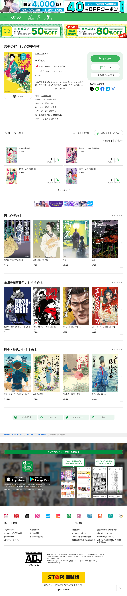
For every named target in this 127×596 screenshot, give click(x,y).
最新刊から (117, 141)
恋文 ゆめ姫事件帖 (87, 169)
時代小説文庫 (50, 107)
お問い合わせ (9, 537)
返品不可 (38, 75)
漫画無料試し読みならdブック (13, 434)
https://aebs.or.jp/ (54, 563)
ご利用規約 (75, 530)
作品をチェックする (107, 75)
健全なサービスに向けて (106, 533)
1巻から (107, 141)
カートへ (107, 67)
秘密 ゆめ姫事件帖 (27, 169)
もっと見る (116, 216)
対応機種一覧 (34, 530)
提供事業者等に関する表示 (106, 530)
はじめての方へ (9, 530)
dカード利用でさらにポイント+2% (47, 71)
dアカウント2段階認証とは (81, 537)
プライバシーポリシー (79, 533)
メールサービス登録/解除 (13, 533)
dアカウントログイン (11, 540)
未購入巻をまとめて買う (110, 133)
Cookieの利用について (105, 537)
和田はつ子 (39, 53)
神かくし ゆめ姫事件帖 (89, 148)
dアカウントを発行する (54, 585)
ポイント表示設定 (36, 537)
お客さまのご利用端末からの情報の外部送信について (109, 541)
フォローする (46, 53)
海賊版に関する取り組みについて (83, 540)
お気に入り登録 (82, 133)
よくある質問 (34, 533)
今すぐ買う (107, 59)
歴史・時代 (50, 103)
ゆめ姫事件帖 (24, 148)
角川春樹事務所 (49, 99)
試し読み (20, 96)
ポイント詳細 (59, 66)
